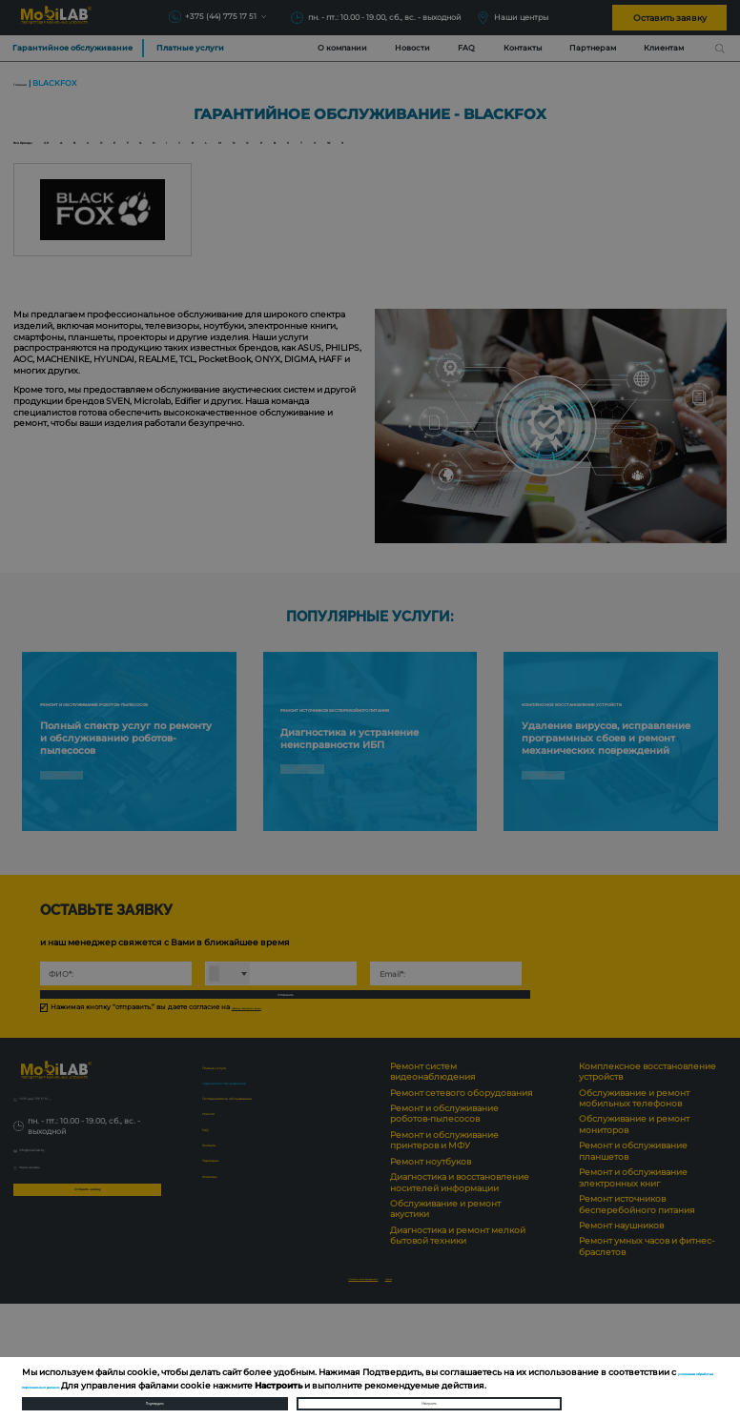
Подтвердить (154, 1395)
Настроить (428, 1395)
